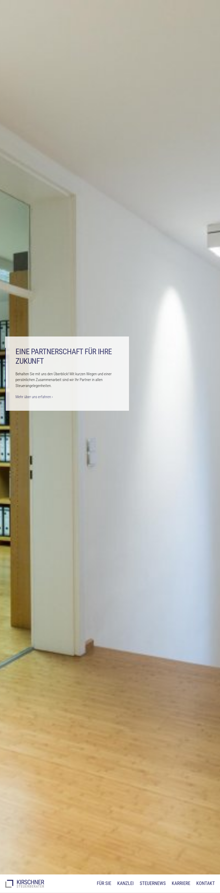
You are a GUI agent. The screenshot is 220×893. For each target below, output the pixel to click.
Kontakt (205, 883)
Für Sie (104, 883)
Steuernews (153, 883)
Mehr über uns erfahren (33, 396)
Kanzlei (125, 883)
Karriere (181, 883)
